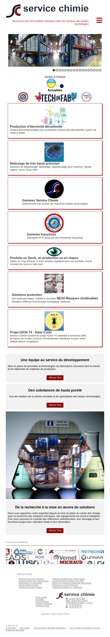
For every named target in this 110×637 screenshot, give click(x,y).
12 (85, 70)
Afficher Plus (55, 377)
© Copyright (11, 628)
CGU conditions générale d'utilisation (50, 628)
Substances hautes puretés (30, 587)
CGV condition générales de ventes (85, 628)
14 (91, 70)
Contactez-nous (42, 606)
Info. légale (25, 628)
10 (80, 70)
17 (100, 70)
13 (88, 70)
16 (97, 70)
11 (83, 70)
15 (94, 70)
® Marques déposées (15, 630)
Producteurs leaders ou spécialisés (67, 587)
